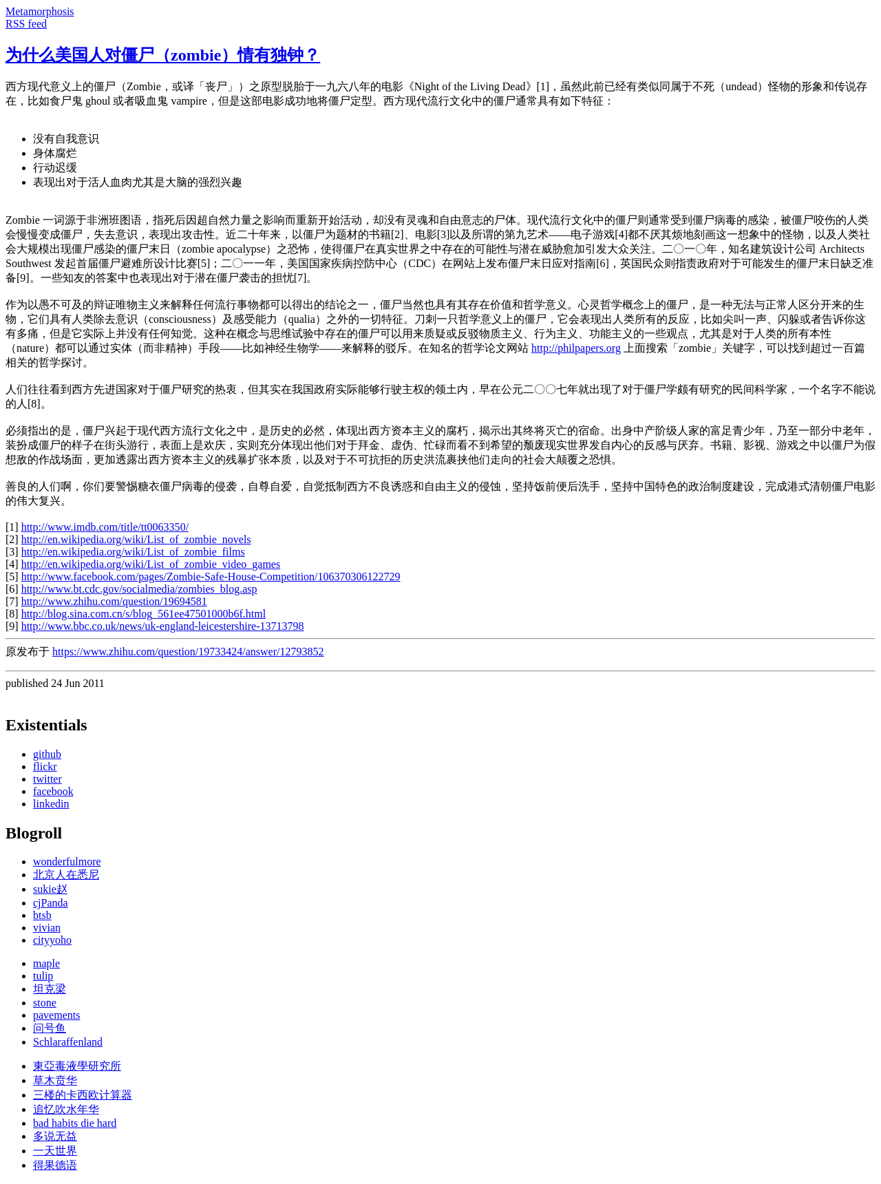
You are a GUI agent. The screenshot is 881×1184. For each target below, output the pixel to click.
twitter (47, 779)
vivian (47, 927)
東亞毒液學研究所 (77, 1066)
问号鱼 (49, 1028)
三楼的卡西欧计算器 (82, 1095)
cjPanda (50, 903)
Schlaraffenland (68, 1042)
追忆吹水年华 (66, 1109)
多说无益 (55, 1136)
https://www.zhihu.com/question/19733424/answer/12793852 (187, 651)
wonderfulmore (67, 861)
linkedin (51, 804)
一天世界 (55, 1150)
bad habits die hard (74, 1123)
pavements (56, 1015)
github (47, 754)
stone (44, 1002)
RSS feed (26, 24)
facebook (53, 791)
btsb (42, 915)
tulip (43, 976)
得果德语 (55, 1165)
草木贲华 (55, 1080)
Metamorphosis (40, 11)
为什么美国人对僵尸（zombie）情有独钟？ (163, 55)
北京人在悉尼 (66, 874)
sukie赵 (50, 889)
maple (46, 963)
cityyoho (52, 940)
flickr (45, 766)
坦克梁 (49, 989)
